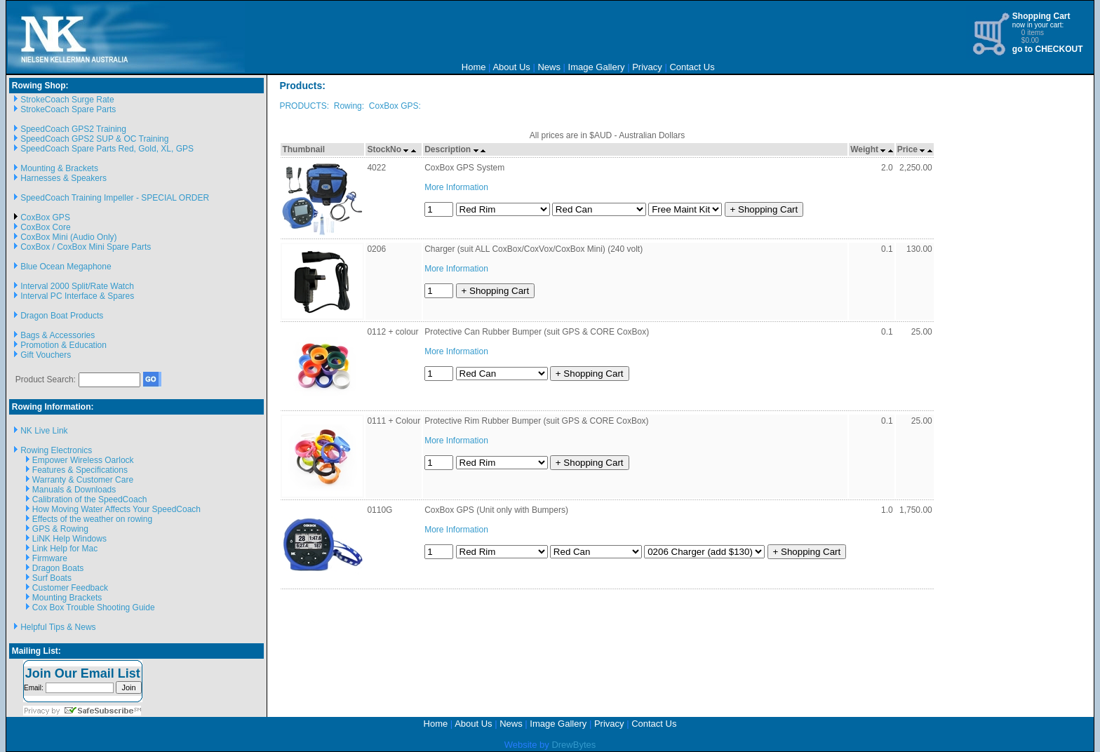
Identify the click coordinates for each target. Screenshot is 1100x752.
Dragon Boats (57, 568)
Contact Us (691, 67)
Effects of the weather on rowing (92, 519)
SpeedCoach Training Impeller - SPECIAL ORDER (114, 198)
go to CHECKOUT (1047, 49)
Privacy (647, 67)
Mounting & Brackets (59, 168)
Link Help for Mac (65, 548)
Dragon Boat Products (61, 316)
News (549, 67)
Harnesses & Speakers (63, 178)
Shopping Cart (1041, 16)
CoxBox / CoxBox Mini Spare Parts (85, 247)
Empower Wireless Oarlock (83, 460)
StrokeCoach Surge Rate (67, 100)
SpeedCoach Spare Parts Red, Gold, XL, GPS (107, 149)
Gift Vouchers (45, 355)
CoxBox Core (45, 227)
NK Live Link (43, 431)
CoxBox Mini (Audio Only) (68, 237)
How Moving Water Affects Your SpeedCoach (116, 509)
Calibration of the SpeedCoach (89, 499)
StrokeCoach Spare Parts (68, 109)
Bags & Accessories (57, 335)
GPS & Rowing (60, 529)
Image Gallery (596, 67)
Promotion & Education (63, 345)
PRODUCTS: (304, 106)
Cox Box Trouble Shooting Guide (93, 607)
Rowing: (349, 106)
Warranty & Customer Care (82, 480)
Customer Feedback (70, 588)
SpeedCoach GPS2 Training (73, 129)
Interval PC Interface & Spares (77, 296)
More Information (456, 187)
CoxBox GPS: (395, 106)
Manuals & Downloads (74, 490)
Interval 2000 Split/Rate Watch (77, 286)
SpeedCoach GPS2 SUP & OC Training (94, 139)
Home (474, 67)
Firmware (49, 558)
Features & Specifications (80, 470)
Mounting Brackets (67, 598)
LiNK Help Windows (69, 539)
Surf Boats (52, 578)
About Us (511, 67)
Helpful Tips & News (57, 627)
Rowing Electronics (56, 450)
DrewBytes (573, 744)
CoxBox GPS (45, 217)
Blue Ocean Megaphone (65, 266)
